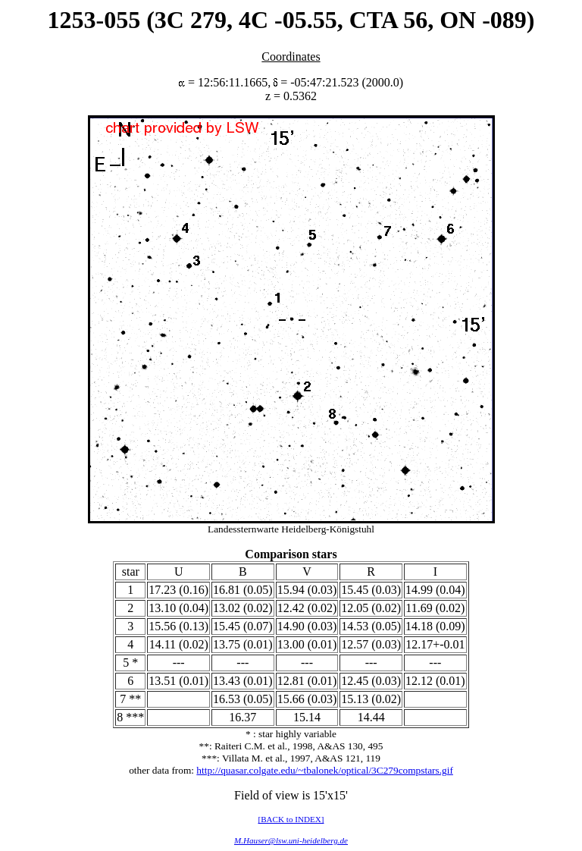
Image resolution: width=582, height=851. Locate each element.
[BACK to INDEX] (291, 819)
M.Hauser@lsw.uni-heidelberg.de (291, 840)
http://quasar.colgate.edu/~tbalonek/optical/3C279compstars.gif (324, 770)
